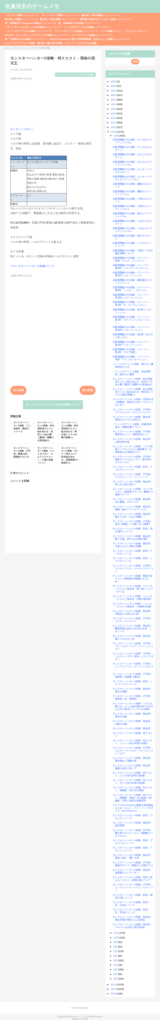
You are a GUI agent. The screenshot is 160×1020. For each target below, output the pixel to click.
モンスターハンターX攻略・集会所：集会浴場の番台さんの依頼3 (133, 918)
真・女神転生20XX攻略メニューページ (26, 39)
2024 (114, 90)
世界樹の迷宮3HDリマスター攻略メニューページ (106, 19)
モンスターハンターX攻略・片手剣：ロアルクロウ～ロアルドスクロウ (133, 411)
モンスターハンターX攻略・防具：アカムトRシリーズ (133, 841)
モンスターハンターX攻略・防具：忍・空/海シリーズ (131, 911)
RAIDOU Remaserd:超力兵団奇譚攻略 (70, 39)
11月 (116, 933)
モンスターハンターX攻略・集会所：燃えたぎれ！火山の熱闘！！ (133, 515)
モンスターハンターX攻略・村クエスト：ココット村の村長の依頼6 (133, 742)
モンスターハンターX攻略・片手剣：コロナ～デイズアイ (133, 619)
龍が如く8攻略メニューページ (21, 19)
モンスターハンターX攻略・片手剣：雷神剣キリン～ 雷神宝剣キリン (133, 433)
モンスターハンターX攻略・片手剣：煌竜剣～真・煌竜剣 (133, 697)
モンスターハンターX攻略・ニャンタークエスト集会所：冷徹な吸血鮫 (133, 597)
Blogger (85, 1008)
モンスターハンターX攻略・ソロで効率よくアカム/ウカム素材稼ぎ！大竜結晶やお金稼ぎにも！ (133, 449)
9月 (115, 942)
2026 (114, 81)
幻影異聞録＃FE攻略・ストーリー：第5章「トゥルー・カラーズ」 (132, 289)
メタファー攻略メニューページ (22, 15)
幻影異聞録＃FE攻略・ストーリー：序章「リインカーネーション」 (132, 358)
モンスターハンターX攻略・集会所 (131, 728)
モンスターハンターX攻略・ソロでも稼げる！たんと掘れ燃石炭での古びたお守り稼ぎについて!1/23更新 (133, 706)
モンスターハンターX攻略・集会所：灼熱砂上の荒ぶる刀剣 (133, 612)
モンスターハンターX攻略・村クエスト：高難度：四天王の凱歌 (133, 789)
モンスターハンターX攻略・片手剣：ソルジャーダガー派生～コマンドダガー (133, 656)
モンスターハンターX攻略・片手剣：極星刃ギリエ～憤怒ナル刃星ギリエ (133, 864)
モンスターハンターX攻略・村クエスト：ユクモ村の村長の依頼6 (133, 774)
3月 (115, 969)
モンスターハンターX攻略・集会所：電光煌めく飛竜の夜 (133, 759)
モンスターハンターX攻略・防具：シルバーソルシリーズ (133, 682)
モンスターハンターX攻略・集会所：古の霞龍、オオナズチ (133, 500)
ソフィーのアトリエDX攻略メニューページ (28, 31)
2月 (115, 974)
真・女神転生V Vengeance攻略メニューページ (30, 23)
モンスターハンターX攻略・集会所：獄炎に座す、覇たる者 (133, 856)
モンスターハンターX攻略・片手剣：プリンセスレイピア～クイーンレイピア (133, 646)
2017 (114, 122)
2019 (114, 113)
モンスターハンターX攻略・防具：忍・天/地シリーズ (131, 903)
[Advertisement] (53, 102)
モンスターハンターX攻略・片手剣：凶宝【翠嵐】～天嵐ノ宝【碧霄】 (133, 522)
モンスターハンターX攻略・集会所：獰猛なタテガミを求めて (133, 418)
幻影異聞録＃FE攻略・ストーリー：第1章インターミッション (132, 343)
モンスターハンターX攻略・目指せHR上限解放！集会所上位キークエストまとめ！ (133, 402)
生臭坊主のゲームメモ (32, 6)
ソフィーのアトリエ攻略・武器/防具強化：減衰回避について (132, 425)
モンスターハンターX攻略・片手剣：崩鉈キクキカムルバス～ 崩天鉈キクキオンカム (133, 459)
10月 (116, 937)
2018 (114, 118)
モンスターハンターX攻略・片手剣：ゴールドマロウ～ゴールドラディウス (133, 568)
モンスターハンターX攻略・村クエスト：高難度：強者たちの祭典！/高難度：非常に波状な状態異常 (133, 798)
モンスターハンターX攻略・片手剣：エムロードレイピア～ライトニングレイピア (133, 750)
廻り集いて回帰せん (22, 129)
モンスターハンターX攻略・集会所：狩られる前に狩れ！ (133, 483)
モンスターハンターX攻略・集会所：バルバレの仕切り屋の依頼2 (133, 926)
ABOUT (9, 35)
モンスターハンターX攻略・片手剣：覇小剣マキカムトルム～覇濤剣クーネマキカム (133, 833)
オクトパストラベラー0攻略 (20, 43)
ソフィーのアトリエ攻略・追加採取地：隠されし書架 (132, 373)
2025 (114, 86)
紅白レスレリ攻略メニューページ (112, 39)
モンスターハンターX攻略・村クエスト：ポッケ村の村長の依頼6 (133, 781)
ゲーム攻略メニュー (111, 31)
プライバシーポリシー (137, 31)
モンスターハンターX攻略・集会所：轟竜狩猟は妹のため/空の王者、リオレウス (133, 628)
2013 (114, 989)
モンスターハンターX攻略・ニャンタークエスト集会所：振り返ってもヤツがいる (133, 589)
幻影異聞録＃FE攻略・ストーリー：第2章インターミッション (132, 328)
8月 (115, 946)
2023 (114, 95)
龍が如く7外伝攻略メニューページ (58, 19)
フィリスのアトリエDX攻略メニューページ (86, 27)
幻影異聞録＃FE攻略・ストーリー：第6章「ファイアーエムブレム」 (132, 266)
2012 (114, 993)
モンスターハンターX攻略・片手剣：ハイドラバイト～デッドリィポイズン (133, 666)
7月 (115, 951)
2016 (114, 127)
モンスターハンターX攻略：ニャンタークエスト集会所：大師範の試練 (133, 605)
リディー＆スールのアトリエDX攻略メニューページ (33, 27)
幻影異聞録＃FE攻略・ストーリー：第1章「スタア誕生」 (132, 350)
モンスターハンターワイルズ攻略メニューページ (42, 35)
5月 (115, 960)
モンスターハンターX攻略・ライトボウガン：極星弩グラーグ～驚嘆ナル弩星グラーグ (133, 492)
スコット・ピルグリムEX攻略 (81, 43)
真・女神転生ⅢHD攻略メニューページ (79, 23)
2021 (114, 104)
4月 (115, 965)
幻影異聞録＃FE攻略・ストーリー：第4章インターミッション (132, 296)
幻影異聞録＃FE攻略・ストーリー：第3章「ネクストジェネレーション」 (132, 320)
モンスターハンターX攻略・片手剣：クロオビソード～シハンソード (133, 475)
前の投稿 (87, 390)
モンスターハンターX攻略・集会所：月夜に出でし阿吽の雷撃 (133, 545)
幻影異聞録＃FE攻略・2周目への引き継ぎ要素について (133, 252)
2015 (114, 131)
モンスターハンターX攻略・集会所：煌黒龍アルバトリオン (133, 871)
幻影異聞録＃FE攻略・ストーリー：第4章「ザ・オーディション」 (132, 303)
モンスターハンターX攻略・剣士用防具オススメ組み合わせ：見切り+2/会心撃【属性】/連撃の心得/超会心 (133, 382)
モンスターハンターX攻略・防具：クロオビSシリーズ (133, 468)
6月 (115, 956)
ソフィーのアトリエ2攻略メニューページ (76, 31)
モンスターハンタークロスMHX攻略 (75, 74)
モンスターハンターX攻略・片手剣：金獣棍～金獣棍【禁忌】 (133, 675)
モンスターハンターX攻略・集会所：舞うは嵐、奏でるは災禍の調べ (133, 537)
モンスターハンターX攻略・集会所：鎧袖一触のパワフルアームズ (133, 508)
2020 (114, 109)
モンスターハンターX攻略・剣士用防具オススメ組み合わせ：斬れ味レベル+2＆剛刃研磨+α (133, 392)
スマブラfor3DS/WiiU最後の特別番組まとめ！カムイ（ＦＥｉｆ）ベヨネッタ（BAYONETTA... (133, 808)
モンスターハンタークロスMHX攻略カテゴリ (53, 404)
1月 (115, 978)
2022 (114, 99)
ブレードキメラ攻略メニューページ (60, 15)
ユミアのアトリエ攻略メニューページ (91, 35)
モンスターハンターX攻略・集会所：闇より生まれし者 (133, 637)
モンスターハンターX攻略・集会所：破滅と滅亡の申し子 (133, 767)
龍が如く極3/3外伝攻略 (50, 43)
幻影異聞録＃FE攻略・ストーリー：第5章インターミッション (132, 274)
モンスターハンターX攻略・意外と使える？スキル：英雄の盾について (133, 878)
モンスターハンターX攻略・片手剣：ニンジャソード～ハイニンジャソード (133, 887)
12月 (116, 135)
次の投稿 (18, 390)
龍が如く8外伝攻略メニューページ (100, 15)
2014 (114, 984)
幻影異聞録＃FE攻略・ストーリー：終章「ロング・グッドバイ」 (132, 259)
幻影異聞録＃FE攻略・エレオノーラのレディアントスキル (132, 178)
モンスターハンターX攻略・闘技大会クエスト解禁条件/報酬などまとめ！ (133, 578)
